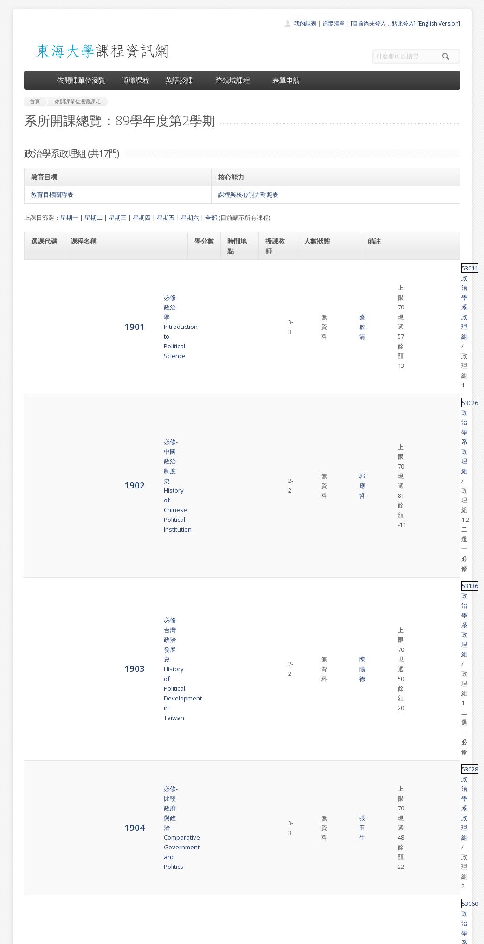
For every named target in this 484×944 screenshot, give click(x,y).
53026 (376, 295)
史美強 (274, 633)
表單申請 (286, 80)
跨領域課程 (236, 80)
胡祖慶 (274, 545)
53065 (376, 737)
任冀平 (274, 444)
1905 (41, 406)
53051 (376, 655)
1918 (41, 769)
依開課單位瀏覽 (81, 80)
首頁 (212, 847)
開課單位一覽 (223, 857)
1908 (41, 508)
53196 (376, 434)
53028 (376, 370)
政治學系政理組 (407, 268)
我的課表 (305, 23)
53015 (376, 536)
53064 (376, 498)
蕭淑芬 (274, 605)
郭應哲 (274, 305)
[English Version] (438, 23)
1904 (41, 374)
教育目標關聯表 (52, 194)
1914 (41, 687)
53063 (376, 710)
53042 (376, 573)
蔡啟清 (274, 273)
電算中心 (150, 934)
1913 (41, 659)
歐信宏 (274, 715)
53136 (376, 332)
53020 (376, 682)
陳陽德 (274, 342)
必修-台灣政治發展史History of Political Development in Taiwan (119, 342)
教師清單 (218, 908)
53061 (376, 764)
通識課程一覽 (223, 868)
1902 (41, 305)
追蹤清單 (334, 23)
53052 (376, 471)
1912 (41, 632)
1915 (41, 714)
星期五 (166, 217)
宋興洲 (274, 508)
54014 (376, 627)
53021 (376, 600)
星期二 (93, 217)
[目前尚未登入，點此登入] (383, 23)
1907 (41, 476)
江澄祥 (274, 578)
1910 (41, 577)
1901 (41, 272)
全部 (211, 217)
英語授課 (182, 80)
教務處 (179, 934)
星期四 (142, 217)
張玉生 (274, 375)
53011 (376, 268)
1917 (41, 741)
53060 (376, 397)
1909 (41, 545)
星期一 (69, 217)
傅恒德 (274, 476)
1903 (41, 342)
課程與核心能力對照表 (248, 194)
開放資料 (218, 898)
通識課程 (135, 80)
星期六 (190, 217)
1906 (41, 444)
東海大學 (32, 934)
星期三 (118, 217)
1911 (41, 604)
